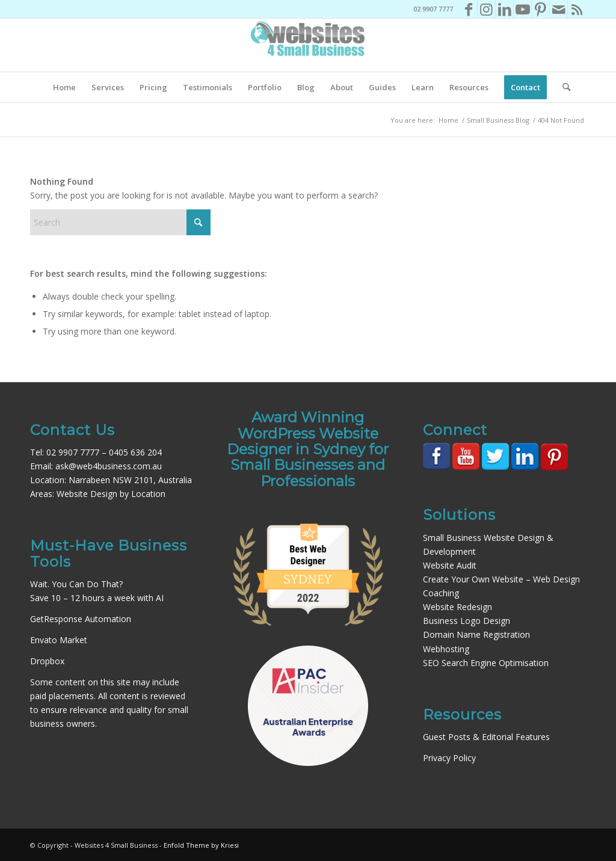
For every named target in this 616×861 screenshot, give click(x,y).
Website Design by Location (111, 493)
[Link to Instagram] (486, 9)
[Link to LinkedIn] (504, 9)
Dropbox (47, 661)
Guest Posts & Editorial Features (486, 736)
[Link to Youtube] (522, 9)
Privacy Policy (449, 758)
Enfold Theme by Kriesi (201, 845)
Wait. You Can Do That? (76, 584)
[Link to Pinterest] (540, 9)
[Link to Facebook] (468, 9)
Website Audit (449, 565)
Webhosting (446, 649)
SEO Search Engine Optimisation (486, 662)
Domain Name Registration (476, 634)
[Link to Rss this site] (577, 9)
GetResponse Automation (80, 619)
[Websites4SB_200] (308, 45)
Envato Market (58, 640)
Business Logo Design (466, 620)
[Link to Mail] (558, 9)
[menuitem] (64, 87)
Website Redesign (457, 607)
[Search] (562, 87)
